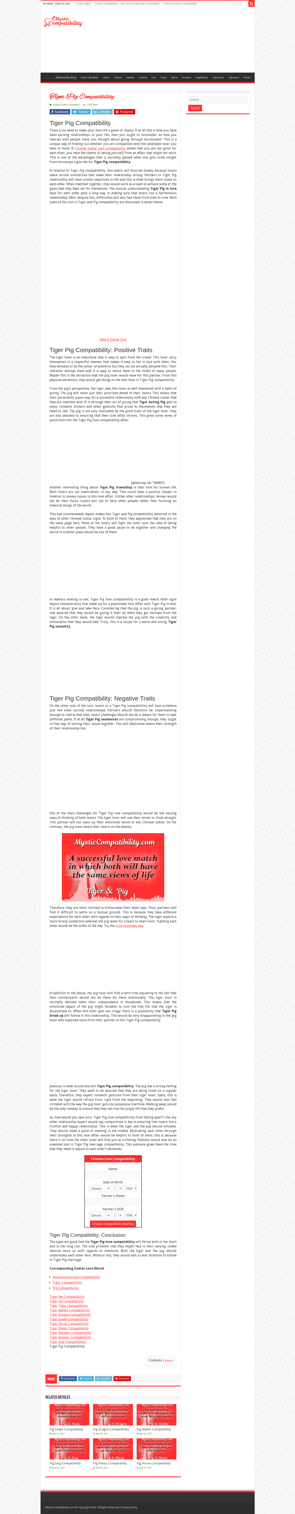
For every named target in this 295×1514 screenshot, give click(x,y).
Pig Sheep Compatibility (110, 1463)
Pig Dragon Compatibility (111, 1429)
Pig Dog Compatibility (65, 1463)
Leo (154, 77)
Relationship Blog (66, 77)
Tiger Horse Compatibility (69, 1324)
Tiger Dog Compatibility (68, 1342)
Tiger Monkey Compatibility (70, 1333)
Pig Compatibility (66, 1288)
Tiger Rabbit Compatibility (70, 1310)
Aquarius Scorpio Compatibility (76, 1277)
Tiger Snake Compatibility (69, 1319)
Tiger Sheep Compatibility (69, 1328)
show (168, 1360)
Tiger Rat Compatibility (67, 1297)
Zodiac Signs (83, 3)
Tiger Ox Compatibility (67, 1301)
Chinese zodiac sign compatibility (100, 148)
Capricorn (218, 77)
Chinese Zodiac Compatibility (180, 3)
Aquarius (234, 77)
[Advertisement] (177, 39)
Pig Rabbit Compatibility (154, 1429)
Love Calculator (90, 77)
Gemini (130, 77)
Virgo (163, 77)
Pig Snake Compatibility (66, 1429)
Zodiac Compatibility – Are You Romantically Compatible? (127, 3)
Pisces (247, 77)
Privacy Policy (129, 1507)
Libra (174, 77)
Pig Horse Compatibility (153, 1463)
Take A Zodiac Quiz (113, 339)
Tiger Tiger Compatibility (69, 1306)
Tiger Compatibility (67, 1283)
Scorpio (186, 77)
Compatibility (48, 77)
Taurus (118, 77)
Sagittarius (201, 77)
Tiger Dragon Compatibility (70, 1315)
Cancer (143, 77)
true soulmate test (129, 926)
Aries (106, 77)
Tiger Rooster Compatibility (70, 1337)
